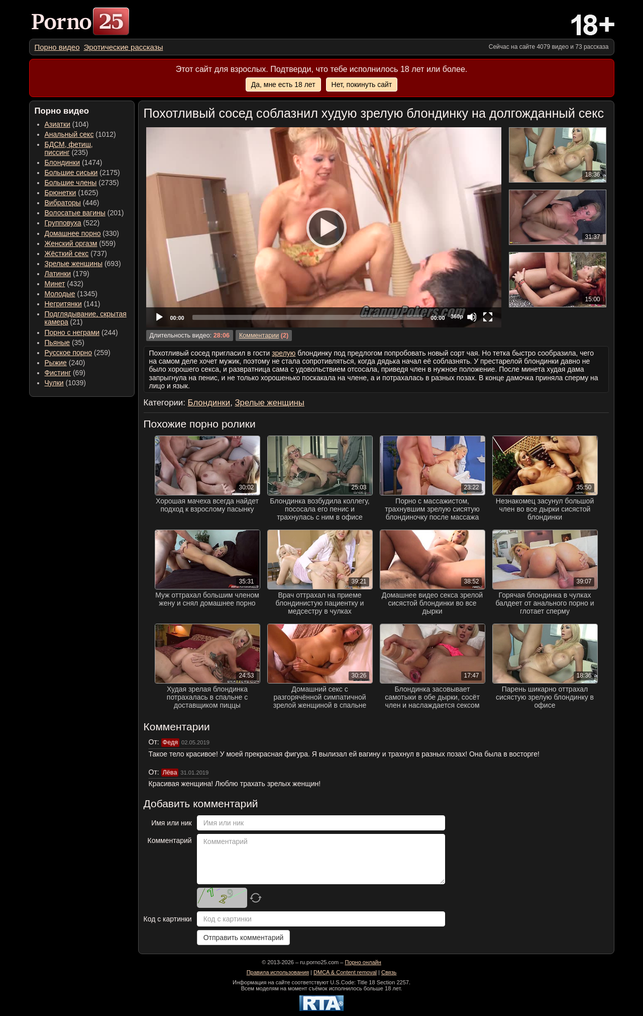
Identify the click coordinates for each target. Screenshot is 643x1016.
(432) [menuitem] (64, 284)
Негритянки (63, 304)
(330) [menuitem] (82, 233)
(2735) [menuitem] (82, 183)
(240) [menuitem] (65, 363)
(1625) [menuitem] (71, 193)
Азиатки (57, 124)
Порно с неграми (72, 332)
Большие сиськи (71, 172)
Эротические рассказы (123, 47)
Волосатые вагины (75, 213)
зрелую (283, 353)
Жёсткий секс (67, 253)
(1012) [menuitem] (80, 134)
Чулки (54, 383)
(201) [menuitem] (84, 213)
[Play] (323, 227)
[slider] (307, 317)
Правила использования (278, 972)
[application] (323, 227)
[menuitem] (57, 47)
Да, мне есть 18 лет (283, 84)
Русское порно (68, 353)
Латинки (58, 274)
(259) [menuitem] (78, 353)
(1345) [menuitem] (71, 294)
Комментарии (259, 335)
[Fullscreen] (487, 316)
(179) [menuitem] (67, 274)
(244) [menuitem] (81, 332)
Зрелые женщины (74, 264)
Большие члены (71, 183)
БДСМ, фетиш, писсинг (69, 148)
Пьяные (57, 342)
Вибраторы (63, 203)
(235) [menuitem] (69, 148)
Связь (388, 972)
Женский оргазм (71, 243)
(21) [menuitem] (86, 318)
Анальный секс (69, 134)
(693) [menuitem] (83, 264)
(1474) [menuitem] (73, 162)
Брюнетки (60, 193)
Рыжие (56, 363)
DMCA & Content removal (345, 972)
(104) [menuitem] (67, 124)
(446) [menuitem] (72, 203)
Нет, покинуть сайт (362, 84)
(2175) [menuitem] (82, 172)
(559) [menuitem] (80, 243)
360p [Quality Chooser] (457, 316)
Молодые (60, 294)
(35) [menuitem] (64, 342)
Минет (55, 284)
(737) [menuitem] (76, 253)
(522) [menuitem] (72, 223)
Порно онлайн (363, 962)
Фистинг (58, 373)
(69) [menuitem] (65, 373)
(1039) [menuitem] (65, 383)
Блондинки (62, 162)
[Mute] (471, 316)
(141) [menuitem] (72, 304)
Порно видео (57, 47)
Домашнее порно (73, 233)
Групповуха (63, 223)
